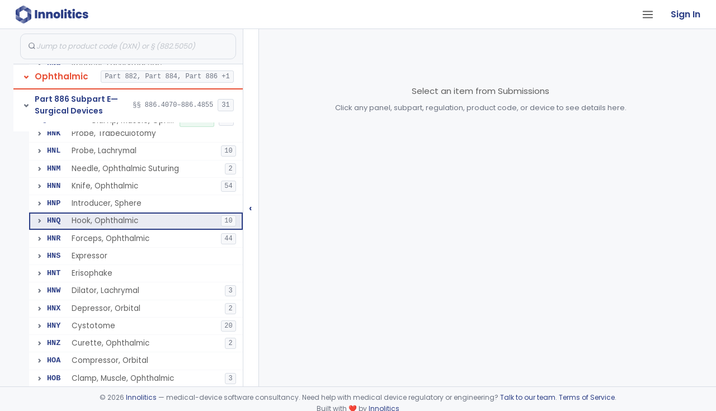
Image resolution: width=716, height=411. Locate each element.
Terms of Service (587, 397)
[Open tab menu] (647, 14)
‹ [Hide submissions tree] (250, 208)
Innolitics (141, 397)
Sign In (685, 14)
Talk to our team (527, 397)
